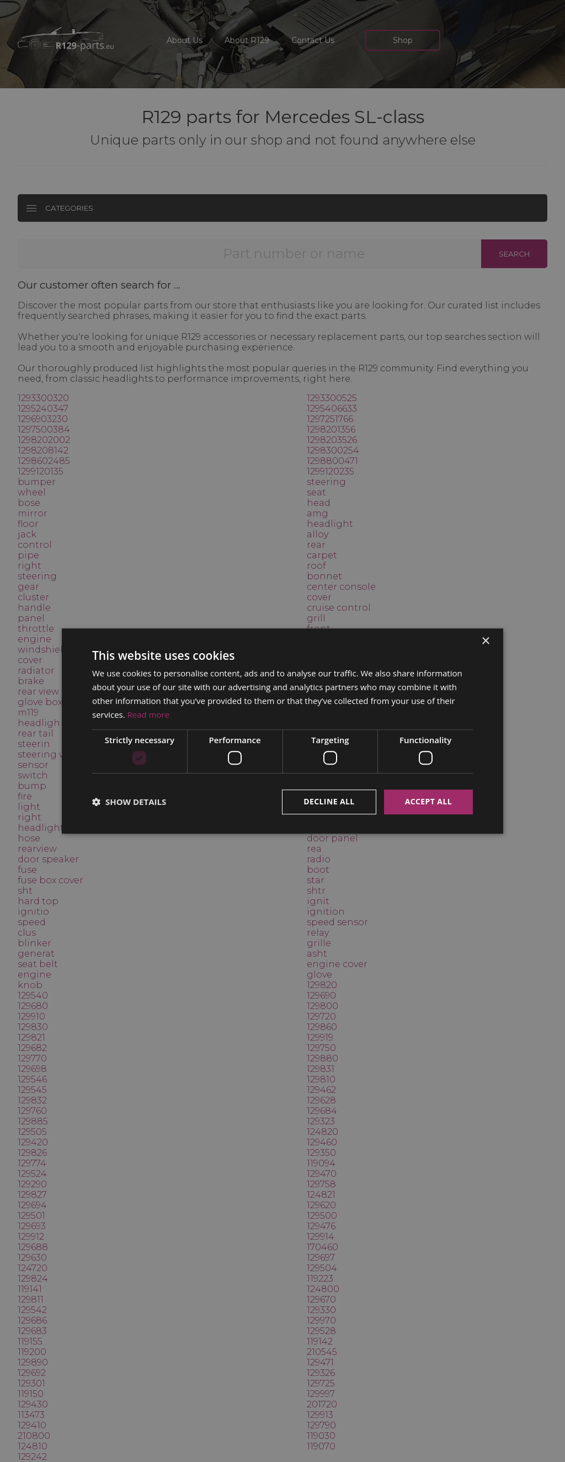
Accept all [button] (428, 801)
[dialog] (282, 731)
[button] (129, 802)
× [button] (485, 641)
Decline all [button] (328, 801)
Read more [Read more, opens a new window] (148, 714)
